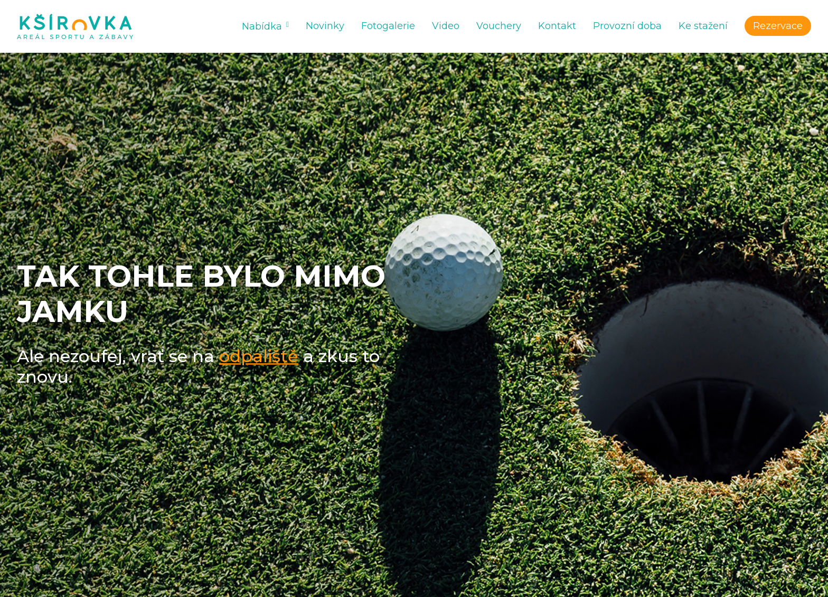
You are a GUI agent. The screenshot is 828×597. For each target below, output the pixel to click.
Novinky (325, 26)
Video (445, 26)
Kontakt (557, 26)
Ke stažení (703, 26)
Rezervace (778, 26)
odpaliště (258, 356)
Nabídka (262, 26)
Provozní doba (627, 26)
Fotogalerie (388, 26)
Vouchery (498, 26)
